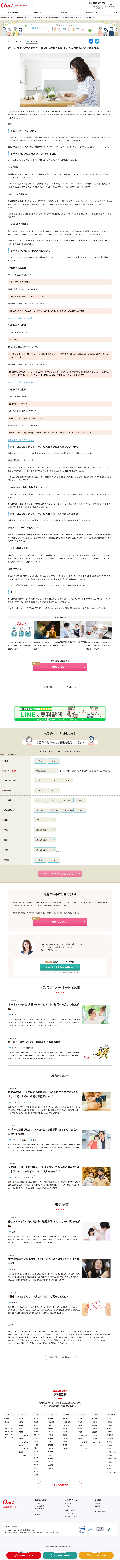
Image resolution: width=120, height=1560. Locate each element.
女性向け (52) (64, 1331)
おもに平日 (53, 781)
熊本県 (109, 1428)
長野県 (50, 1452)
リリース (97, 1509)
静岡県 (50, 1428)
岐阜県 (50, 1438)
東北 (23, 1414)
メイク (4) (11, 1343)
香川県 (94, 1425)
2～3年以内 (67, 800)
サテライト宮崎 (112, 1472)
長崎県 (109, 1455)
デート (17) (65, 1340)
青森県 (21, 1432)
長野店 (51, 1455)
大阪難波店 (66, 1425)
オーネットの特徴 (12, 12)
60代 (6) (49, 1340)
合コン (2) (91, 1337)
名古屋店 (51, 1422)
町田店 (36, 1431)
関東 (38, 1414)
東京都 (35, 1418)
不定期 (66, 781)
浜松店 (51, 1435)
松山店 (95, 1435)
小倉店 (110, 1425)
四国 (96, 1414)
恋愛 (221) (40, 1334)
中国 (82, 1414)
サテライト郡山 (23, 1455)
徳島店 (95, 1422)
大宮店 (36, 1445)
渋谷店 (36, 1428)
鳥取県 (80, 1432)
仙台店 (21, 1428)
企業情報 (97, 1503)
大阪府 (65, 1418)
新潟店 (51, 1462)
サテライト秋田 (23, 1442)
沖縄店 (110, 1445)
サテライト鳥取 (82, 1435)
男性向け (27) (105, 1334)
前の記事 (50, 686)
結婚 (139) (37, 1331)
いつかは (80, 800)
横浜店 (36, 1438)
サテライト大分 (112, 1465)
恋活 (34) (79, 1334)
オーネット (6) (26, 1331)
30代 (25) (53, 1331)
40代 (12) (44, 1337)
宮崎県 (109, 1469)
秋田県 (21, 1439)
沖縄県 (109, 1442)
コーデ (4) (101, 1340)
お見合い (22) (101, 1337)
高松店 (95, 1428)
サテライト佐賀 (112, 1452)
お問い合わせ (39, 1511)
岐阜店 (51, 1442)
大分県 (109, 1462)
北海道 (8, 1414)
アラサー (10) (40, 1340)
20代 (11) (35, 1337)
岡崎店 (51, 1425)
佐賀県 (109, 1448)
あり (53, 860)
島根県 (80, 1439)
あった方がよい (53, 810)
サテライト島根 (82, 1442)
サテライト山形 (23, 1449)
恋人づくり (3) (69, 1334)
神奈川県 (36, 1435)
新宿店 (36, 1425)
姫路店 (65, 1442)
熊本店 (110, 1432)
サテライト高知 (97, 1442)
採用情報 (97, 1506)
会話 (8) (56, 1340)
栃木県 (35, 1458)
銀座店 (36, 1422)
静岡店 (51, 1432)
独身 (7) (28, 1337)
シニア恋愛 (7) (42, 1343)
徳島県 (94, 1418)
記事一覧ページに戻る (59, 1357)
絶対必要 (40, 810)
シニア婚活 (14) (22, 1343)
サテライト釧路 (9, 1431)
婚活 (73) (45, 1331)
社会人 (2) (49, 1334)
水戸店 (36, 1475)
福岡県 (109, 1418)
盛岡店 (21, 1422)
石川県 (50, 1445)
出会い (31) (59, 1334)
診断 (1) (32, 1343)
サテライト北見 (9, 1438)
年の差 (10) (12, 1340)
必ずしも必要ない (67, 810)
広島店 (80, 1428)
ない (53, 790)
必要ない (80, 810)
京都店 (65, 1432)
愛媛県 (94, 1432)
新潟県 (50, 1458)
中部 (52, 1414)
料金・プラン (38, 12)
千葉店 (36, 1451)
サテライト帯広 (9, 1434)
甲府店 (51, 1468)
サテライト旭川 (9, 1428)
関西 (67, 1414)
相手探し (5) (12, 1337)
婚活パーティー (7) (15, 1334)
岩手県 (21, 1418)
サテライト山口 (82, 1449)
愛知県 (50, 1418)
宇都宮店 (36, 1461)
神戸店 (65, 1438)
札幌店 (7, 1422)
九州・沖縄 (111, 1414)
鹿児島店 (110, 1438)
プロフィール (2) (29, 1334)
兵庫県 (65, 1435)
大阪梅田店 (66, 1422)
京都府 (65, 1428)
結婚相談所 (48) (14, 1331)
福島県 (21, 1452)
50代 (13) (74, 1337)
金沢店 (51, 1448)
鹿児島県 (110, 1435)
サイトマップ (38, 1503)
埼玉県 (35, 1441)
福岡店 (110, 1422)
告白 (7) (73, 1340)
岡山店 (80, 1422)
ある (40, 790)
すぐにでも (40, 800)
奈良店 (65, 1448)
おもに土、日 (40, 781)
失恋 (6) (96, 1334)
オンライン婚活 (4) (77, 1331)
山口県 (80, 1445)
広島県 (80, 1425)
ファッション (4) (90, 1340)
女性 (53, 761)
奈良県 (65, 1445)
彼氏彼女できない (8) (25, 1340)
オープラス (68, 1503)
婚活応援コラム (39, 1509)
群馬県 (35, 1465)
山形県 (21, 1445)
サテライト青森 (23, 1435)
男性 (40, 761)
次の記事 (70, 686)
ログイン (67, 1506)
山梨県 (50, 1465)
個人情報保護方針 (100, 1511)
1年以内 (53, 800)
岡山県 (80, 1418)
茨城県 (35, 1471)
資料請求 (38, 1514)
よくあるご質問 (39, 1506)
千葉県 (35, 1448)
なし (40, 860)
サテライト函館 (9, 1425)
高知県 (94, 1439)
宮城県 (21, 1425)
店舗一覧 (64, 12)
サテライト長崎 (112, 1458)
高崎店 (36, 1468)
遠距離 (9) (52, 1343)
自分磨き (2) (62, 1343)
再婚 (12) (82, 1337)
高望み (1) (88, 1334)
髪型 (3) (81, 1340)
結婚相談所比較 (91, 12)
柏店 (35, 1455)
